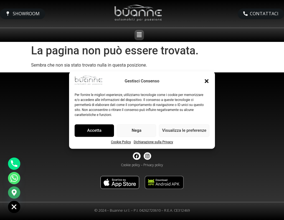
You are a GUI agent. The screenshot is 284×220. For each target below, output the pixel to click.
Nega (136, 130)
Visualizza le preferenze (184, 130)
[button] (206, 81)
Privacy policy (153, 165)
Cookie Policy (121, 142)
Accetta (94, 130)
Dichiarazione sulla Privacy (153, 142)
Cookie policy (130, 165)
